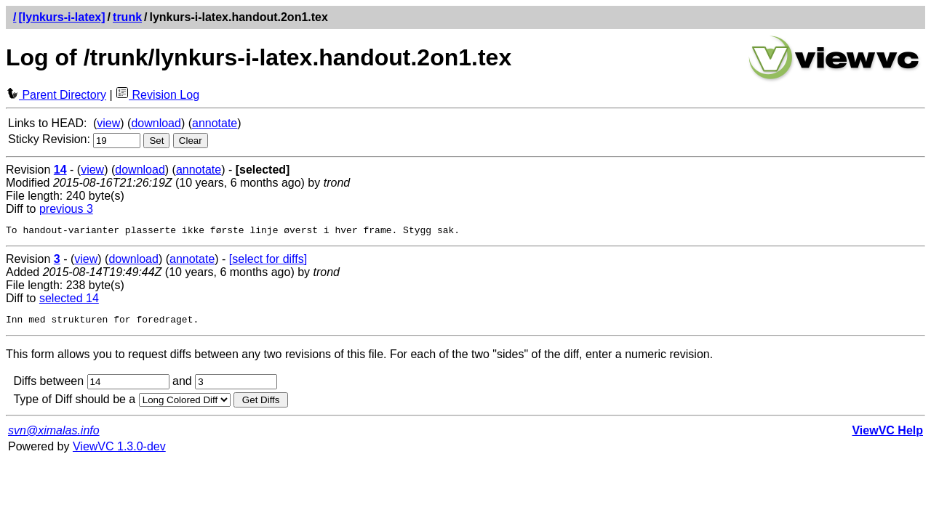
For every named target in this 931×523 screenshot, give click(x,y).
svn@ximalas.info (54, 435)
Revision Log (157, 95)
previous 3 (66, 209)
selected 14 (69, 300)
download (156, 123)
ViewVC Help (887, 435)
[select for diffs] (268, 261)
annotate (214, 123)
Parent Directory (56, 95)
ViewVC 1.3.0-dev (119, 451)
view (108, 123)
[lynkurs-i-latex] (61, 17)
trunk (127, 17)
